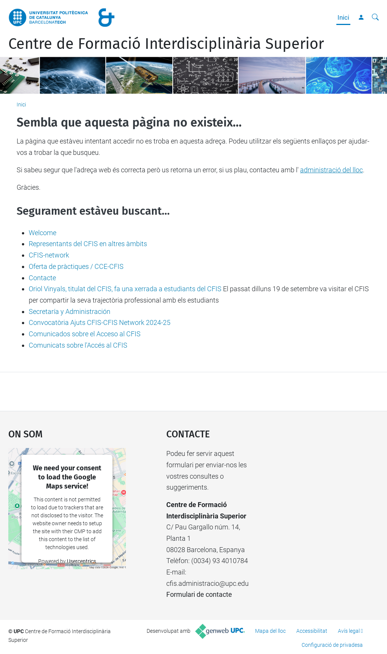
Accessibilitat (311, 631)
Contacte (42, 278)
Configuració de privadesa (332, 645)
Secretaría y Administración (69, 311)
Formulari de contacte (199, 594)
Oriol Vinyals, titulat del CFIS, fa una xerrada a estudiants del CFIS (125, 289)
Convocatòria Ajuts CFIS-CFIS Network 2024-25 (99, 322)
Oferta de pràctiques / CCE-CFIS (76, 266)
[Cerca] (375, 17)
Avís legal (349, 631)
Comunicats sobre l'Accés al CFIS (78, 345)
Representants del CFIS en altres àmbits (88, 244)
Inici (343, 17)
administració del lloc (331, 170)
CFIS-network (49, 255)
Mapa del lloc (270, 631)
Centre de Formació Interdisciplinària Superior (166, 44)
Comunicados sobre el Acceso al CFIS (85, 334)
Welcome (42, 233)
